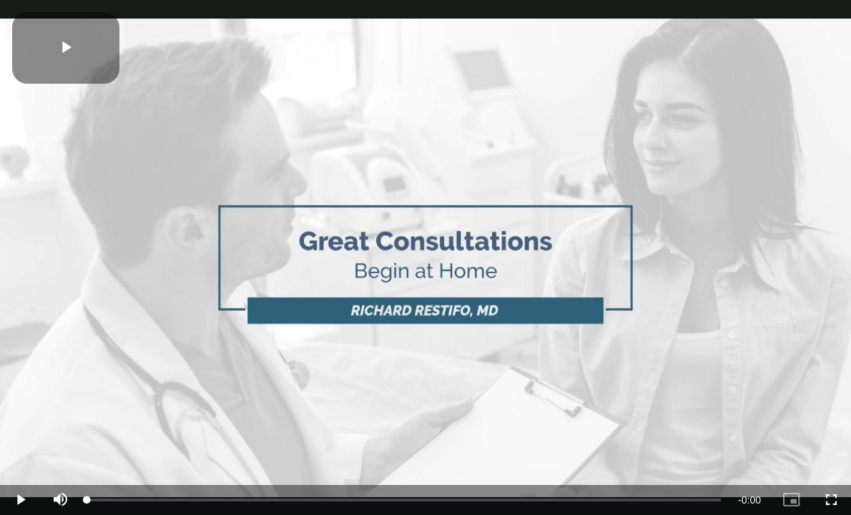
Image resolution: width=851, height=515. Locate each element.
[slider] (404, 500)
